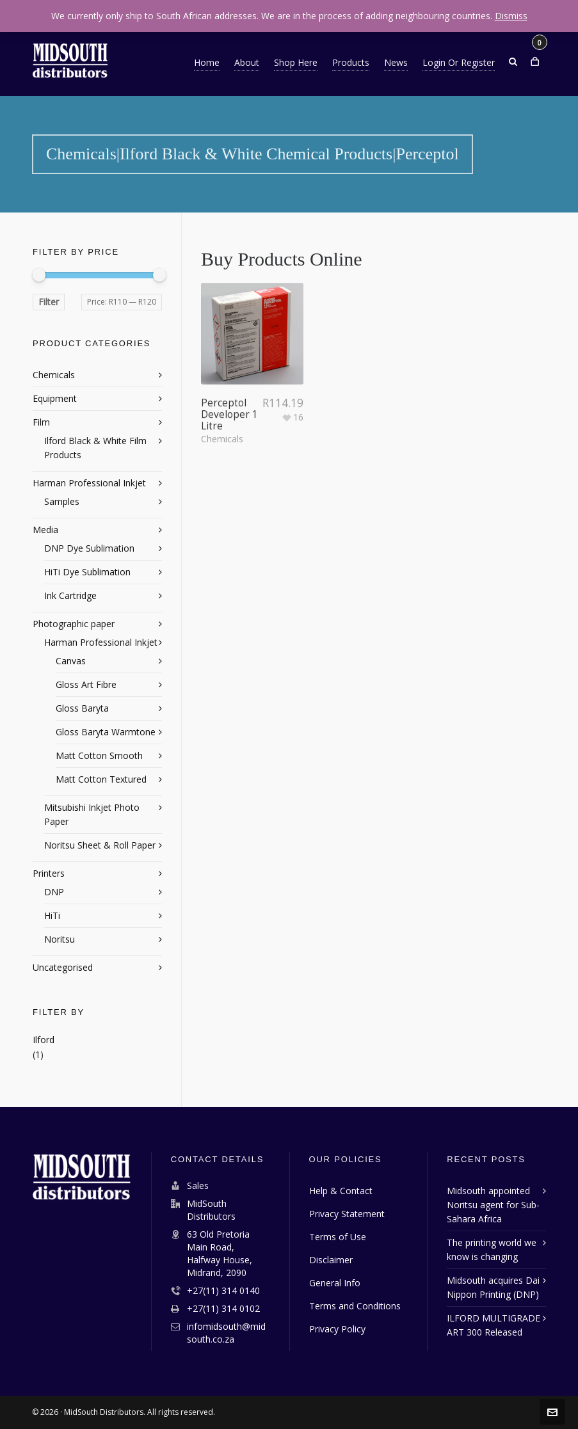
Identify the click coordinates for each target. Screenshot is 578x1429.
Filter (48, 302)
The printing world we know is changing (491, 1249)
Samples (61, 501)
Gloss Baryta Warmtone (106, 732)
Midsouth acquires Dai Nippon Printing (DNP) (493, 1287)
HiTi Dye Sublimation (87, 572)
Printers (49, 873)
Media (45, 529)
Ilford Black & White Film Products (95, 448)
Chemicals (222, 410)
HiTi (52, 915)
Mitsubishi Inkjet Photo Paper (92, 814)
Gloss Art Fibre (86, 684)
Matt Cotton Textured (101, 779)
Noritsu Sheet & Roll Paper (100, 845)
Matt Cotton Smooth (99, 755)
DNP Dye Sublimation (89, 548)
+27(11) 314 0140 (223, 1290)
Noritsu (59, 939)
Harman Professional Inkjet (89, 483)
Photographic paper (74, 624)
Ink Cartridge (70, 595)
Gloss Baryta (82, 708)
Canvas (71, 661)
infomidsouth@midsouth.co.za (226, 1332)
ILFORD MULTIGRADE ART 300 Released (493, 1325)
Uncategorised (63, 967)
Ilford (43, 1040)
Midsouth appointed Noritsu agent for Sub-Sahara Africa (493, 1205)
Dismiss (511, 16)
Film (41, 422)
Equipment (55, 398)
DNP (54, 892)
